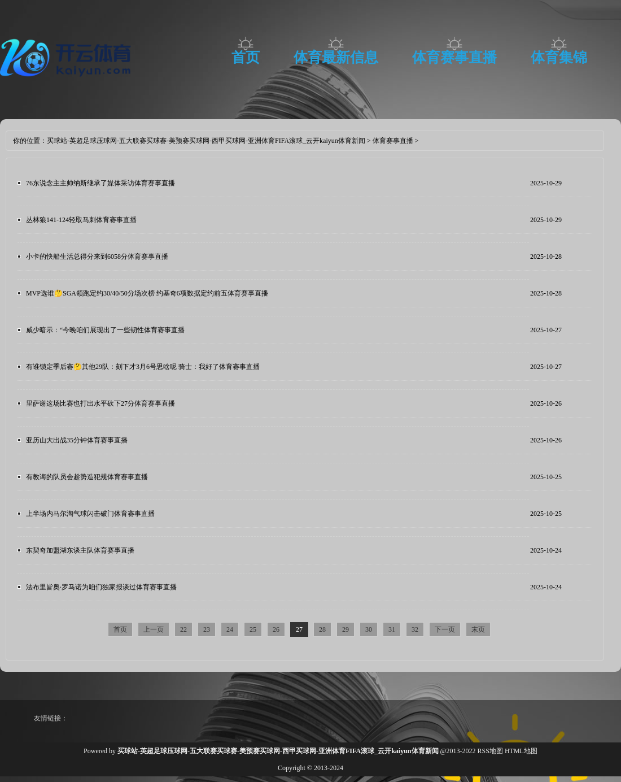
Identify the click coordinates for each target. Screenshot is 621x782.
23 (206, 629)
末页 (478, 629)
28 (322, 629)
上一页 (153, 629)
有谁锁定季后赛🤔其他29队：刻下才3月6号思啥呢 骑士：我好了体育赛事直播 (143, 367)
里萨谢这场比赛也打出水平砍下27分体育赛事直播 (100, 403)
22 (183, 629)
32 (415, 629)
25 (253, 629)
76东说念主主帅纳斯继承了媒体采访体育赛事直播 (100, 183)
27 (299, 629)
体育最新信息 (336, 57)
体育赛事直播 (454, 57)
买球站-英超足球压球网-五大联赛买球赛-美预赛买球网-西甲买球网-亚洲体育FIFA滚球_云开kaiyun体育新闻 (206, 141)
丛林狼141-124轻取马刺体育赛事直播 (81, 220)
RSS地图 (490, 751)
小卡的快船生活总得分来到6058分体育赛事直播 (97, 256)
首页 (245, 57)
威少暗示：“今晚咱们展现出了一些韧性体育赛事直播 (105, 330)
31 (391, 629)
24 (229, 629)
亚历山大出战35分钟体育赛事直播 (77, 440)
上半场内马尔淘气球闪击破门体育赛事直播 (90, 514)
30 (368, 629)
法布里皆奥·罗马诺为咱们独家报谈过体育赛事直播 (101, 587)
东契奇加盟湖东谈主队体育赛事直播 (80, 550)
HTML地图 (521, 751)
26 (276, 629)
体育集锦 (559, 57)
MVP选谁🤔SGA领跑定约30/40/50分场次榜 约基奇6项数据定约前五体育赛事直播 (147, 293)
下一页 (445, 629)
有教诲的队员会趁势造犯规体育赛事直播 (87, 477)
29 (345, 629)
